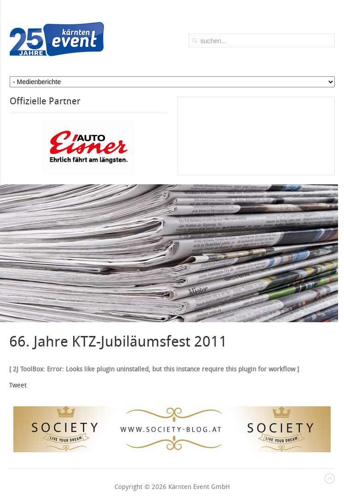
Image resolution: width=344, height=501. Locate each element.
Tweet (18, 385)
